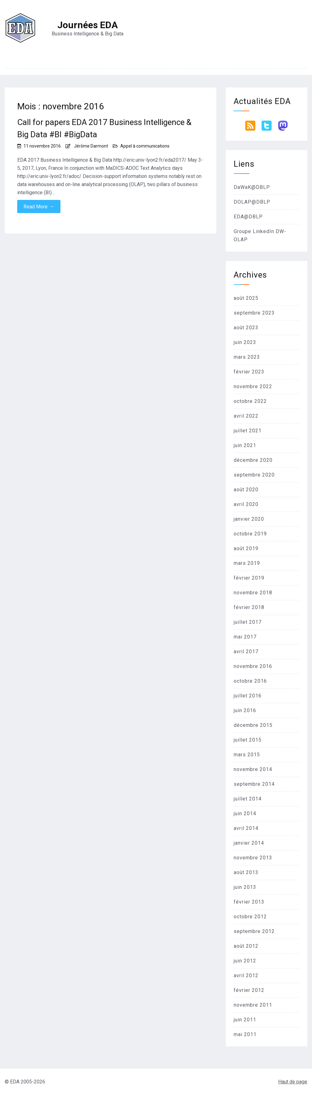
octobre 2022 (250, 401)
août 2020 (246, 490)
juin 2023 (245, 342)
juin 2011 (245, 1020)
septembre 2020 (254, 475)
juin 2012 (245, 961)
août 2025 (246, 298)
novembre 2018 (253, 593)
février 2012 (249, 990)
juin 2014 (245, 813)
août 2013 (246, 872)
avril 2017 (246, 651)
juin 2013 (245, 887)
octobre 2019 (250, 534)
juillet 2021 (248, 431)
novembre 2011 (253, 1005)
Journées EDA (87, 25)
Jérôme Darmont (91, 146)
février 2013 (249, 902)
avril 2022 (246, 416)
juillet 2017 (248, 622)
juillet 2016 (248, 696)
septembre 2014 (254, 784)
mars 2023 (247, 357)
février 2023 (249, 372)
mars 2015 (247, 755)
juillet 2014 (248, 799)
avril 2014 (246, 828)
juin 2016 (245, 710)
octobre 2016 (250, 681)
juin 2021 (245, 445)
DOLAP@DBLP (252, 202)
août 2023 (246, 328)
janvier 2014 (249, 843)
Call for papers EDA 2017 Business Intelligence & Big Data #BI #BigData (104, 128)
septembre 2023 (254, 313)
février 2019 (249, 578)
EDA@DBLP (248, 217)
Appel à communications (144, 146)
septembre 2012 (254, 931)
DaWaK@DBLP (252, 187)
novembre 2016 (253, 666)
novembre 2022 (253, 386)
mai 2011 (245, 1034)
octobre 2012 (250, 917)
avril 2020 (246, 504)
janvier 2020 (249, 519)
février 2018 (249, 607)
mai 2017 (245, 637)
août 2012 (246, 946)
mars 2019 (247, 563)
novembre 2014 (253, 769)
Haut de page (292, 1082)
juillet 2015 (248, 740)
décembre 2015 (253, 725)
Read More (38, 206)
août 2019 (246, 548)
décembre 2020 (253, 460)
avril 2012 (246, 975)
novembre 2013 (253, 858)
